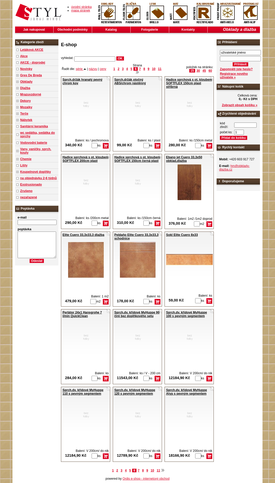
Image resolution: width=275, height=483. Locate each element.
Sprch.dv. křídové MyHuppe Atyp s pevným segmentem (186, 391)
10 (154, 69)
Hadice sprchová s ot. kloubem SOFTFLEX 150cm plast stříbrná (189, 83)
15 (192, 71)
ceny (103, 69)
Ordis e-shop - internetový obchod (145, 478)
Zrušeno (26, 191)
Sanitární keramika (34, 126)
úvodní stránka (81, 7)
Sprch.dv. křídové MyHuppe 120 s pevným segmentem (134, 391)
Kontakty (188, 29)
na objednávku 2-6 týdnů (38, 178)
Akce (24, 56)
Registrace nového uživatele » (234, 75)
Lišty (24, 165)
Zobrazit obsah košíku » (239, 105)
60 (210, 71)
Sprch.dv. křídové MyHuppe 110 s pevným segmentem (82, 391)
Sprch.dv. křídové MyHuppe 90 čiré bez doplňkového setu (136, 314)
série (81, 69)
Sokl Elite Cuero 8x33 (182, 235)
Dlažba (25, 88)
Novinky (26, 69)
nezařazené (28, 197)
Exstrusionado (31, 184)
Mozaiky (26, 107)
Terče (24, 113)
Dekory (25, 101)
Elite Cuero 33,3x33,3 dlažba (83, 235)
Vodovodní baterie (33, 142)
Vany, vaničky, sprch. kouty (35, 150)
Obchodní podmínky (72, 29)
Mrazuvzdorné (30, 94)
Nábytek (26, 120)
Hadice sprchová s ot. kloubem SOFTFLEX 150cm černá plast (137, 159)
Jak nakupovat (34, 29)
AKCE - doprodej (32, 62)
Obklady (26, 81)
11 (159, 69)
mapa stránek (80, 10)
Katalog (111, 29)
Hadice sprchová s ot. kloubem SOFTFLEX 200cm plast (85, 159)
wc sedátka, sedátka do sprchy (37, 134)
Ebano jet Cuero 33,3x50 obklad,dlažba (184, 159)
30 (198, 71)
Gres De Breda (31, 75)
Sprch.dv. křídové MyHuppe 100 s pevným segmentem (186, 314)
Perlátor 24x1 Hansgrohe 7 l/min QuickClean (82, 314)
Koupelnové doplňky (35, 172)
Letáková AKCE (31, 50)
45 (204, 71)
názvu (93, 69)
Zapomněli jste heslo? (236, 69)
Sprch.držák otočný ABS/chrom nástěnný (130, 81)
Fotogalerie (149, 29)
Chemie (25, 159)
